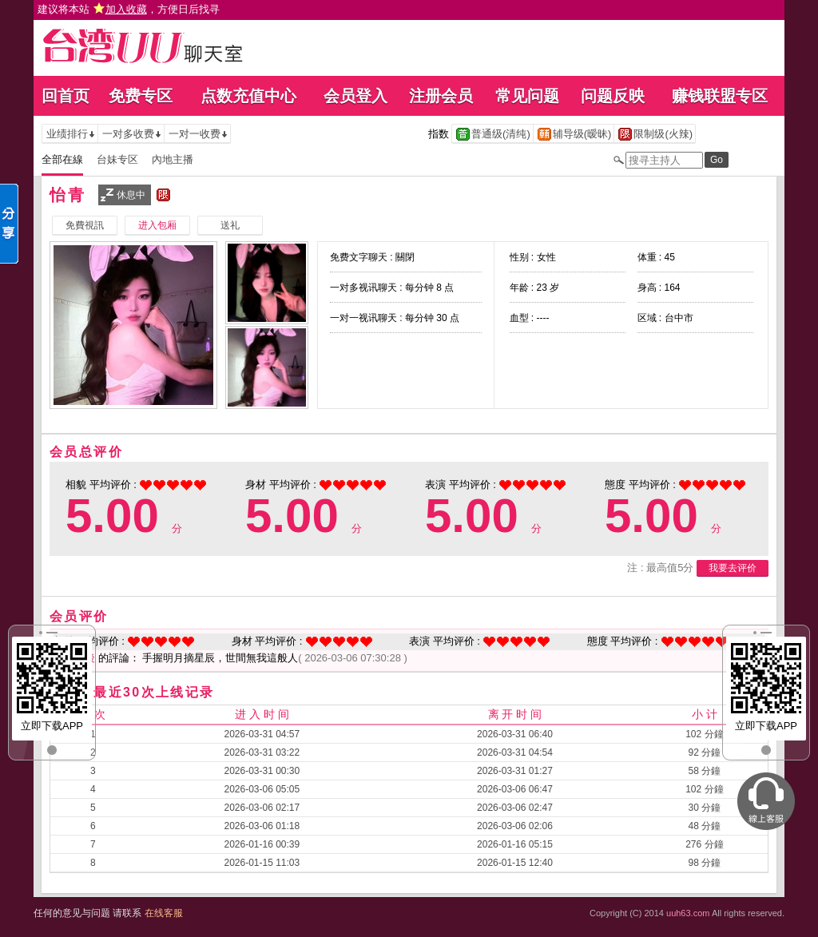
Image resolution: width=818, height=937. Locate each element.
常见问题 (527, 96)
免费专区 (141, 96)
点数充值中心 (248, 96)
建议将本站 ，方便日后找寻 (129, 9)
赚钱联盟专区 (720, 96)
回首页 (65, 96)
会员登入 (355, 96)
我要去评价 (732, 568)
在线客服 (164, 913)
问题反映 (613, 96)
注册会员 (441, 96)
